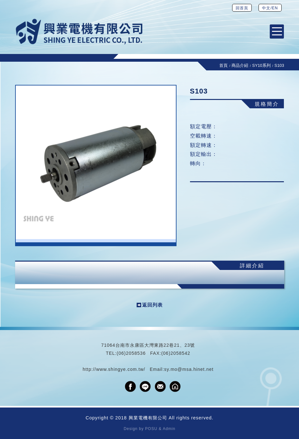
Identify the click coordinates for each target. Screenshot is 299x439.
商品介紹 (239, 65)
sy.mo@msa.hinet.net (189, 369)
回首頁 (242, 8)
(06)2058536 (131, 353)
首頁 (223, 65)
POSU (151, 428)
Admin (169, 428)
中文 (266, 8)
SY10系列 (261, 65)
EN (275, 8)
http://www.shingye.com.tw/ (114, 369)
